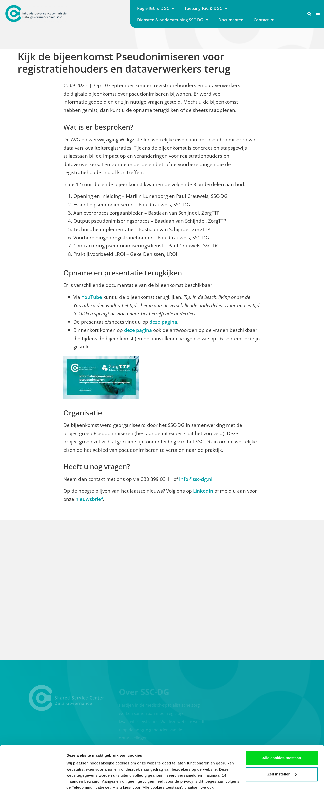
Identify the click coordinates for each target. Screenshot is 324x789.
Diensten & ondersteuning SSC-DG (172, 20)
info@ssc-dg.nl (195, 479)
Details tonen (78, 779)
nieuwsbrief (89, 498)
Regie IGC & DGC (155, 8)
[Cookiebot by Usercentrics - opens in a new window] (33, 779)
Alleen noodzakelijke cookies (281, 750)
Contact (264, 20)
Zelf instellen (282, 734)
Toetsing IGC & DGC (205, 8)
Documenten (231, 20)
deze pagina (163, 321)
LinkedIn (203, 490)
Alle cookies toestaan (281, 718)
